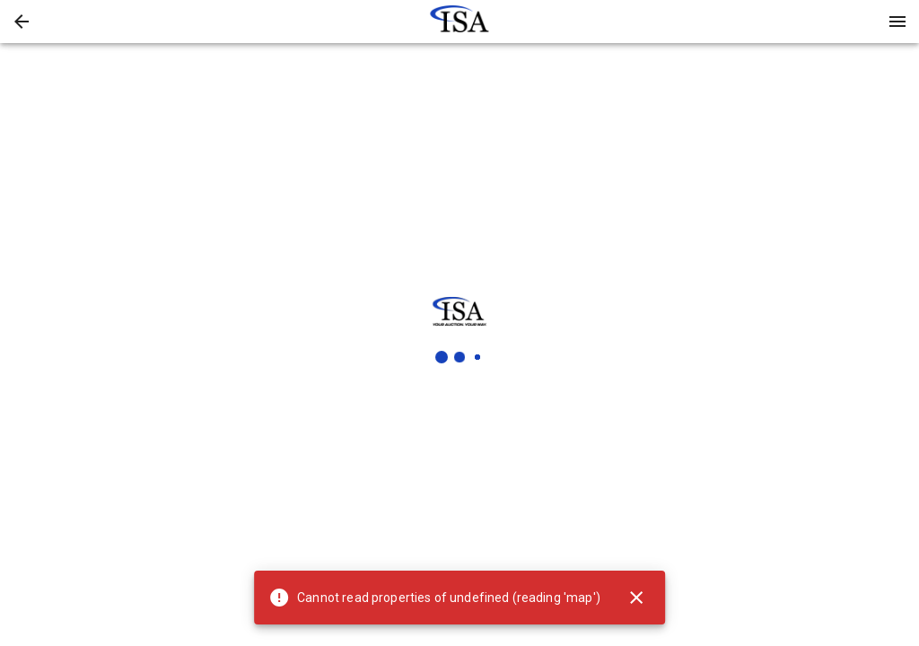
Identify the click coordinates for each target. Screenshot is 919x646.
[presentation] (459, 21)
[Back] (21, 21)
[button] (21, 21)
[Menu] (897, 21)
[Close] (636, 597)
